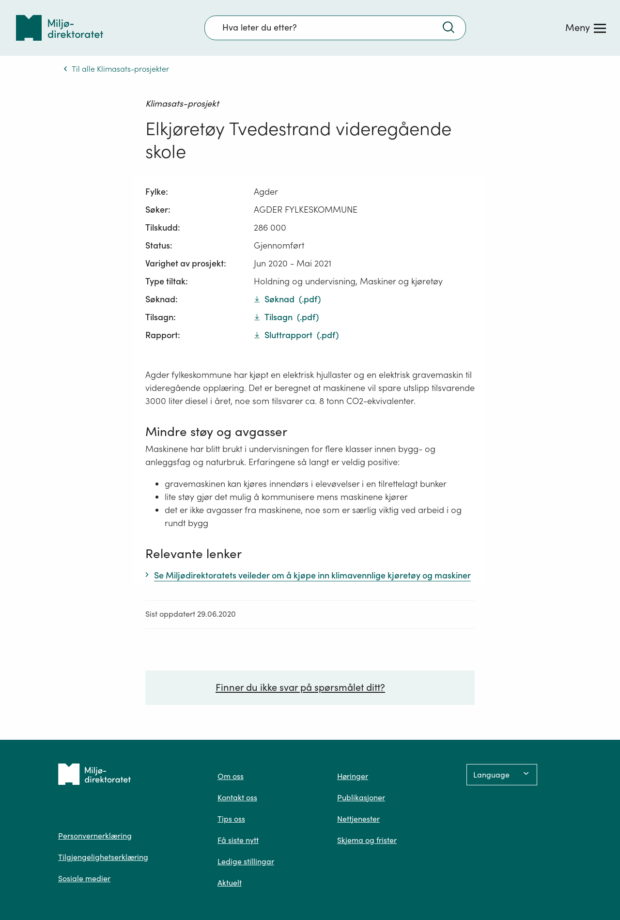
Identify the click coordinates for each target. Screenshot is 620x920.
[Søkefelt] (335, 28)
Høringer (352, 776)
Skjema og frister (367, 840)
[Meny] (586, 28)
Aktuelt (229, 883)
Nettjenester (358, 819)
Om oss (230, 776)
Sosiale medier (84, 878)
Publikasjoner (361, 797)
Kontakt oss (237, 797)
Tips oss (231, 819)
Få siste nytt (238, 840)
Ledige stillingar (245, 861)
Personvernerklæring (95, 836)
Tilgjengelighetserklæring (103, 857)
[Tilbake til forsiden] (59, 28)
